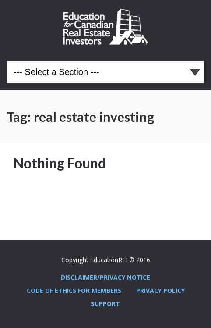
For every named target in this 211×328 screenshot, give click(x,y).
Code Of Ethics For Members (74, 290)
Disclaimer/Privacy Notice (105, 277)
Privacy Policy (160, 290)
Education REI (105, 27)
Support (105, 303)
